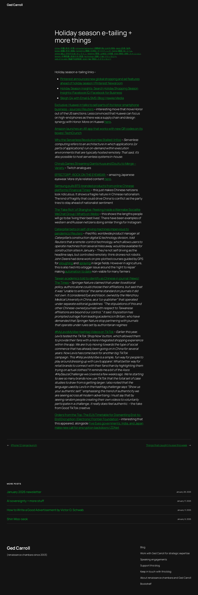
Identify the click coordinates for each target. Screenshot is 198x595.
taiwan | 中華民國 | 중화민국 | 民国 (69, 56)
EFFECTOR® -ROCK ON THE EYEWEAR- (80, 175)
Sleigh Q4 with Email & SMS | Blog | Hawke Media (92, 98)
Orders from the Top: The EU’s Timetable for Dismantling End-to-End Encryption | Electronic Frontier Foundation (98, 417)
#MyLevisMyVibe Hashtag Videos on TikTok (84, 332)
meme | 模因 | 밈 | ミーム (122, 50)
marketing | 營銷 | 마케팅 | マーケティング (93, 50)
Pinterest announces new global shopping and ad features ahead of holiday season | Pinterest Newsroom (100, 81)
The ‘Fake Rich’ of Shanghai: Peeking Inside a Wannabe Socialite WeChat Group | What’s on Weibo (98, 212)
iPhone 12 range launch (24, 445)
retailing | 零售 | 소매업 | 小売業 (100, 53)
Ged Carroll (15, 5)
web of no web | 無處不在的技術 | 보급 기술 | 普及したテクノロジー (83, 59)
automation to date (78, 271)
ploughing (66, 263)
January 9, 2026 (184, 519)
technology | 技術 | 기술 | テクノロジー (100, 56)
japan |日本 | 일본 (123, 48)
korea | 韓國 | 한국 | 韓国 (65, 50)
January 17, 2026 (184, 501)
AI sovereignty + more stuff (25, 501)
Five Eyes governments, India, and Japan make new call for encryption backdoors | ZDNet (99, 425)
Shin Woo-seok (17, 519)
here (108, 122)
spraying (85, 263)
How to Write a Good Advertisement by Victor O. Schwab (45, 510)
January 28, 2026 (183, 492)
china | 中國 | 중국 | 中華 (65, 48)
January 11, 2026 (184, 510)
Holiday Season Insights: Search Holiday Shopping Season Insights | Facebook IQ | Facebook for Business (99, 90)
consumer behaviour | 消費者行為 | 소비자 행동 (95, 48)
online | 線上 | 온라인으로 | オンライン (70, 53)
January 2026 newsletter (24, 492)
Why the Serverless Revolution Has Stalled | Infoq (88, 140)
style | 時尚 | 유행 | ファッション (127, 53)
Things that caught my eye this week (166, 445)
